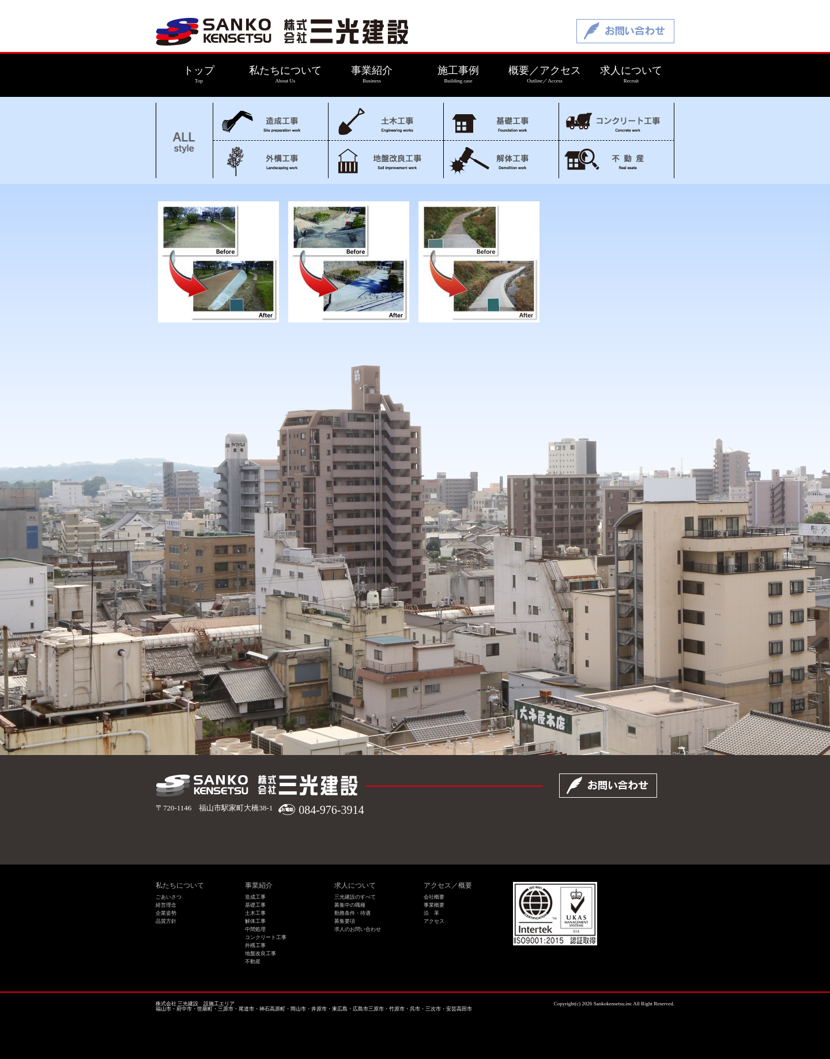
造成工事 (270, 121)
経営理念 (166, 905)
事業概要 (434, 905)
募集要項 (344, 921)
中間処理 (255, 929)
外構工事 (270, 159)
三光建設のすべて (355, 897)
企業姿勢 (166, 913)
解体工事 (501, 159)
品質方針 (166, 921)
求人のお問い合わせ (357, 929)
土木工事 (386, 121)
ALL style (184, 140)
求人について (355, 885)
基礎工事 (501, 121)
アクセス (434, 921)
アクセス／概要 (448, 885)
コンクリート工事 (616, 121)
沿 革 (431, 913)
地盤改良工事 (386, 159)
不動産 (616, 159)
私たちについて (180, 885)
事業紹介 (259, 885)
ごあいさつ (169, 897)
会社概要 (434, 897)
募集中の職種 (349, 905)
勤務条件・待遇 (352, 913)
